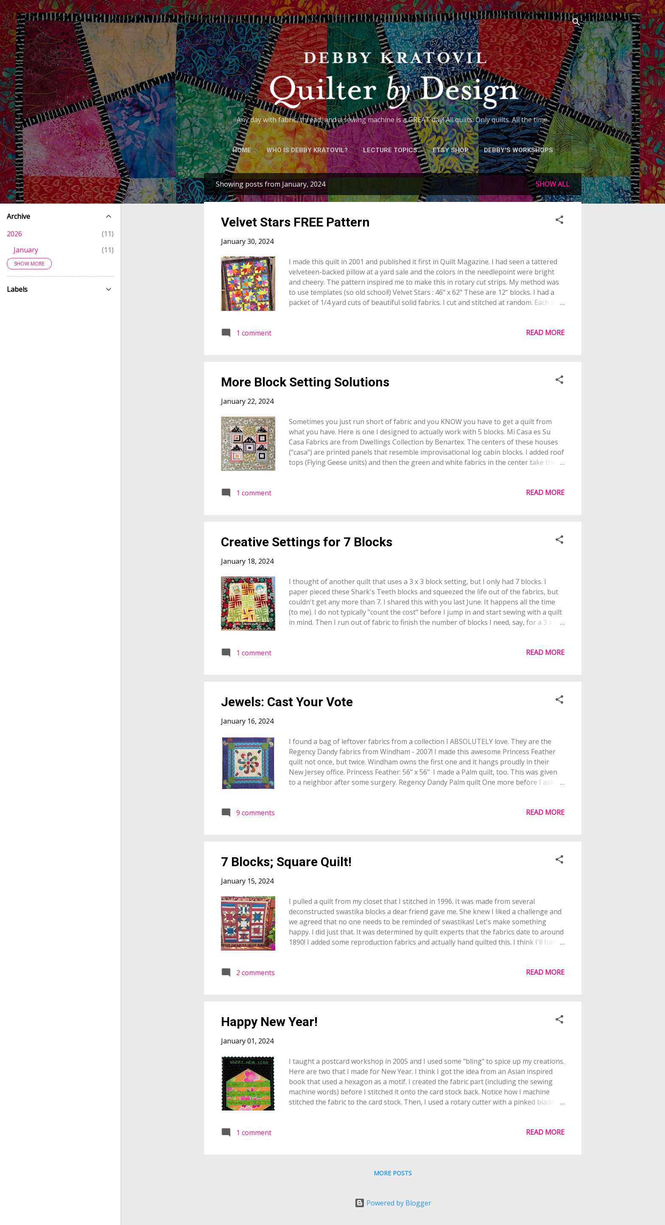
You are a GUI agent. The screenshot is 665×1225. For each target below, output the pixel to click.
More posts (393, 1173)
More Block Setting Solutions (305, 382)
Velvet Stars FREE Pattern (295, 222)
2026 (14, 233)
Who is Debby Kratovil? (307, 150)
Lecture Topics (390, 150)
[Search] (576, 23)
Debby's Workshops (518, 150)
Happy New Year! (269, 1021)
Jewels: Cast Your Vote (287, 701)
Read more (545, 332)
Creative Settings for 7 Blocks (306, 541)
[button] (559, 221)
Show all (553, 184)
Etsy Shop (451, 150)
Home (241, 150)
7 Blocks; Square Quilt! (286, 861)
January (26, 250)
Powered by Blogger (393, 1203)
